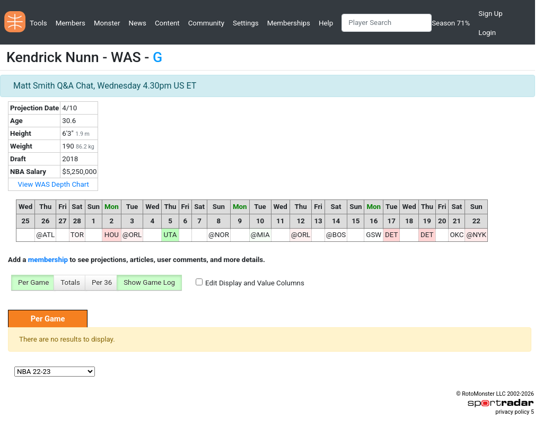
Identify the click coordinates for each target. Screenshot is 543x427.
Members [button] (70, 23)
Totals (70, 282)
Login (487, 33)
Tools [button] (38, 23)
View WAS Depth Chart (53, 184)
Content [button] (167, 23)
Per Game (33, 282)
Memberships (288, 23)
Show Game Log (149, 282)
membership (48, 260)
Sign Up (490, 14)
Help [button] (326, 23)
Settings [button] (246, 23)
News (137, 23)
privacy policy (512, 411)
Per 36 (102, 282)
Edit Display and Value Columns (254, 283)
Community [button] (206, 23)
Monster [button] (107, 23)
